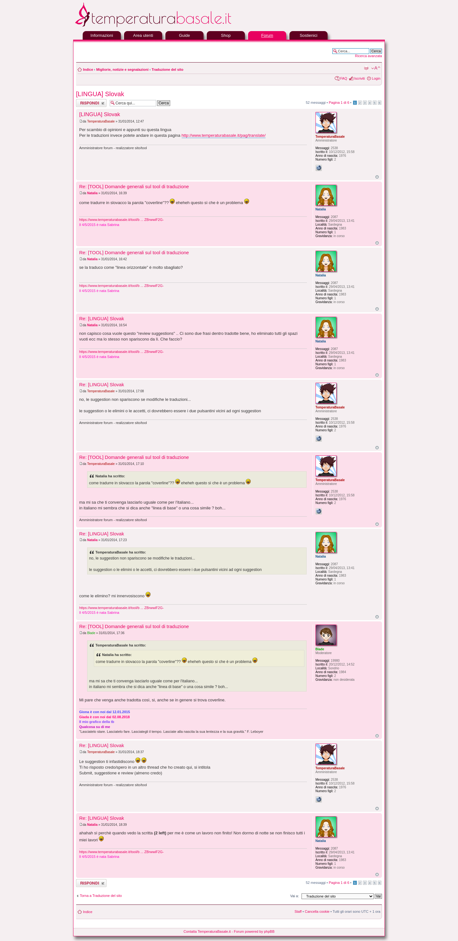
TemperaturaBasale (101, 121)
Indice (88, 69)
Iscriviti (359, 78)
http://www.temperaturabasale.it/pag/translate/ (224, 135)
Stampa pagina (366, 68)
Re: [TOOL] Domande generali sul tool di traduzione (134, 186)
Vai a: (294, 896)
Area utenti (143, 35)
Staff (298, 911)
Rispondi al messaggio (91, 103)
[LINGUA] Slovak (100, 93)
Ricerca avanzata (368, 56)
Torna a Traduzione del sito (101, 896)
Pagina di (339, 102)
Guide (184, 35)
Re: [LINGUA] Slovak (101, 318)
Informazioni (102, 35)
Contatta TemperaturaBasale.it (207, 931)
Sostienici (308, 35)
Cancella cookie (317, 911)
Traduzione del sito (168, 69)
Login (376, 78)
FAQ (343, 78)
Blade (91, 633)
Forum (267, 35)
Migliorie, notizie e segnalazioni (122, 69)
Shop (226, 35)
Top (377, 177)
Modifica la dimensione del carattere (375, 68)
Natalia (92, 193)
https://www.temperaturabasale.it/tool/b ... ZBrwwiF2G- (121, 220)
